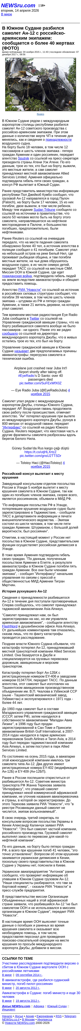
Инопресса (44, 1019)
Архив (30, 1016)
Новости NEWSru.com (20, 1023)
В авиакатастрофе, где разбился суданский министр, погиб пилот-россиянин (35, 982)
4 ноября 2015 (48, 464)
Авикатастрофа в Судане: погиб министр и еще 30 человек (41, 994)
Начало (7, 1016)
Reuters (40, 114)
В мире (6, 14)
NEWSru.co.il (10, 1019)
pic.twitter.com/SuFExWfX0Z (40, 383)
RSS (59, 1016)
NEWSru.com (18, 5)
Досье (19, 1016)
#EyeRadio (26, 375)
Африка (39, 1006)
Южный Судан (57, 1006)
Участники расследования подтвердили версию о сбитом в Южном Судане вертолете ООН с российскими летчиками (40, 967)
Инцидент (8, 1009)
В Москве (28, 1019)
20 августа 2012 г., (28, 988)
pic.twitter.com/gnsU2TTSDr (40, 456)
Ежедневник (45, 1016)
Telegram (70, 1016)
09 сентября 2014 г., (29, 975)
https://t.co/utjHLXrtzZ (41, 452)
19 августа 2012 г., (28, 1000)
